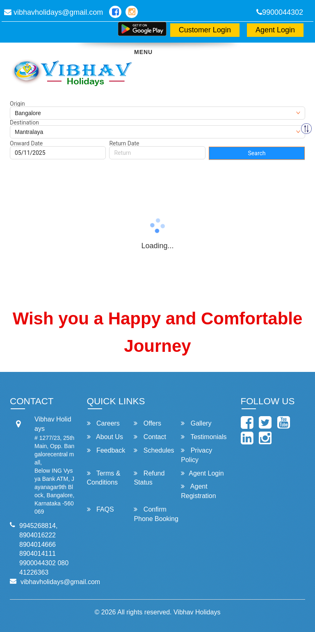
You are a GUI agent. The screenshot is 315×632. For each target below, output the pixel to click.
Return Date (124, 143)
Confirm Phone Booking (156, 514)
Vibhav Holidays (196, 612)
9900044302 (279, 12)
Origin (17, 103)
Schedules (154, 450)
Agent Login (275, 30)
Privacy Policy (196, 455)
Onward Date (26, 143)
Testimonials (203, 436)
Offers (147, 423)
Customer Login (205, 30)
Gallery (196, 423)
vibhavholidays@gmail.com (53, 12)
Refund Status (149, 478)
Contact (150, 436)
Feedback (106, 450)
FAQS (100, 509)
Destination (24, 122)
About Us (105, 436)
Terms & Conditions (104, 478)
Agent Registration (198, 491)
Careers (103, 423)
